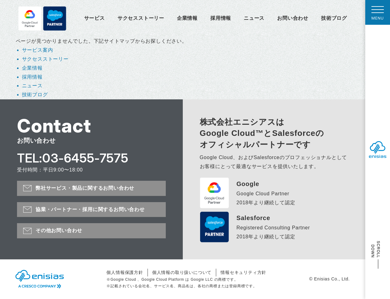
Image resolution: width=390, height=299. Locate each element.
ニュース (254, 18)
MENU (377, 14)
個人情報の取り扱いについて (182, 272)
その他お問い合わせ (59, 230)
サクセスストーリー (141, 18)
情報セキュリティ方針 (243, 272)
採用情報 (220, 18)
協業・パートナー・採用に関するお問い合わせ (90, 209)
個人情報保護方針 (124, 272)
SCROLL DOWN (375, 249)
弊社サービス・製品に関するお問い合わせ (85, 188)
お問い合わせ (292, 18)
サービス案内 (37, 50)
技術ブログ (334, 18)
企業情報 (187, 18)
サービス (94, 18)
